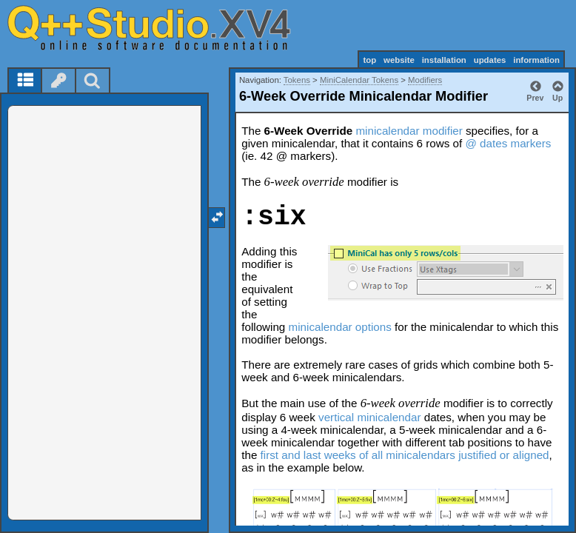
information (536, 60)
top (369, 60)
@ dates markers (508, 143)
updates (490, 60)
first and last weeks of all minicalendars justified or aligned (405, 455)
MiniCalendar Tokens (359, 80)
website (399, 60)
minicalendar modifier (408, 130)
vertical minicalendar (369, 417)
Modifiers (425, 80)
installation (444, 60)
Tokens (297, 80)
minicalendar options (340, 327)
